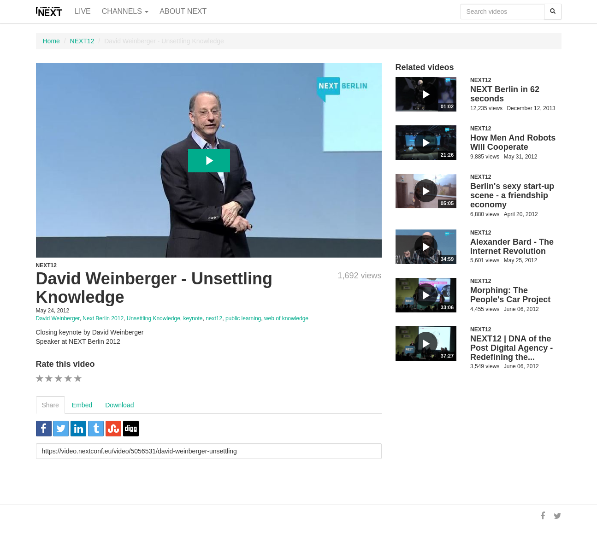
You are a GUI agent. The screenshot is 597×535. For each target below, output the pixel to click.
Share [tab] (50, 405)
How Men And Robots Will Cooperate (513, 142)
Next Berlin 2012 (103, 318)
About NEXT (183, 11)
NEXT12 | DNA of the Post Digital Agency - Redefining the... (511, 348)
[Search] (553, 11)
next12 (214, 318)
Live (83, 11)
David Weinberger (58, 318)
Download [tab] (119, 405)
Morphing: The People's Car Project (510, 295)
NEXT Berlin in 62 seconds (504, 94)
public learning (243, 318)
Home (51, 41)
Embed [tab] (82, 405)
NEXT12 (82, 41)
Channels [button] (125, 11)
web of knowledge (286, 318)
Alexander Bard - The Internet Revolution (512, 246)
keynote (192, 318)
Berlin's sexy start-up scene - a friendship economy (512, 195)
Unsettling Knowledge (153, 318)
